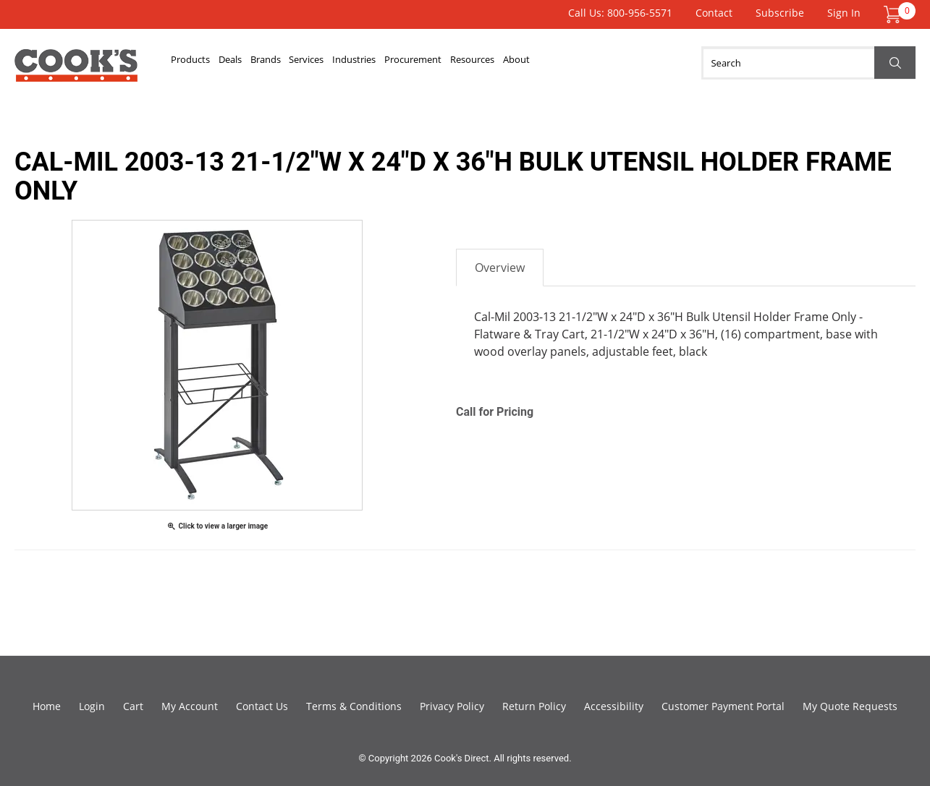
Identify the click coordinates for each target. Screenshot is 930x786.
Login (92, 706)
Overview (500, 267)
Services (384, 63)
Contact (714, 13)
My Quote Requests (850, 706)
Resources (628, 63)
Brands (320, 63)
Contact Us (262, 706)
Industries (455, 63)
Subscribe (780, 13)
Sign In (844, 13)
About (695, 63)
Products (202, 63)
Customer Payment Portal (723, 706)
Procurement (541, 63)
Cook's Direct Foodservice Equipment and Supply (76, 71)
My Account (189, 706)
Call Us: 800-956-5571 (620, 13)
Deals (264, 63)
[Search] (808, 62)
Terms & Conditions (354, 706)
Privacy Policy (452, 706)
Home (47, 706)
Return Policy (534, 706)
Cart (133, 706)
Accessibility (613, 706)
